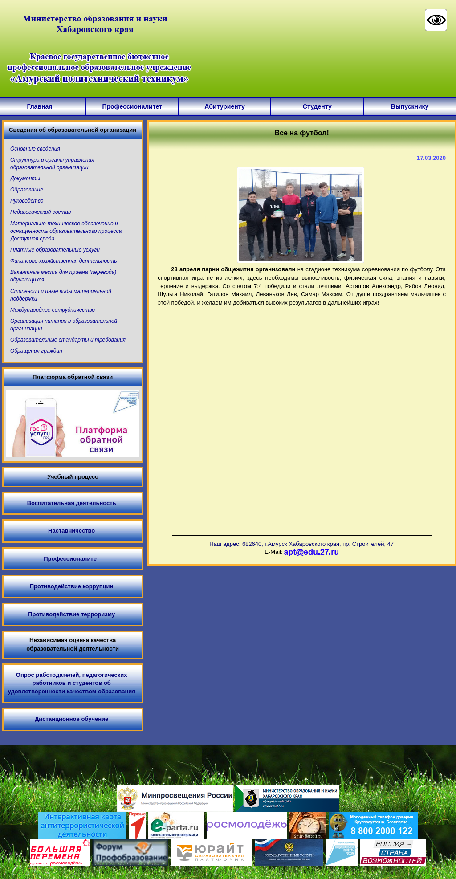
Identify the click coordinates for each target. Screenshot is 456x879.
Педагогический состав (40, 212)
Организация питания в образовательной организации (63, 325)
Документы (25, 178)
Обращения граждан (36, 351)
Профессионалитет (132, 106)
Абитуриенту (224, 106)
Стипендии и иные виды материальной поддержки (60, 295)
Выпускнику (410, 106)
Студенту (317, 106)
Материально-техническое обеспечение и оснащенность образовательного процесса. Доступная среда (66, 231)
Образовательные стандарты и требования (68, 340)
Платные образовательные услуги (55, 250)
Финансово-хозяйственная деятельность (63, 261)
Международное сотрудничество (52, 310)
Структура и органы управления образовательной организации (52, 164)
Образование (26, 190)
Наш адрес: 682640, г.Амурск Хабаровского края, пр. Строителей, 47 (301, 544)
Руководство (26, 201)
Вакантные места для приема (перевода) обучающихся (63, 276)
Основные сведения (35, 149)
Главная (39, 106)
